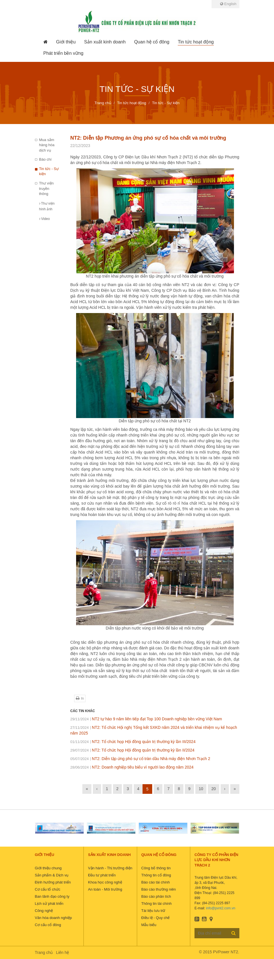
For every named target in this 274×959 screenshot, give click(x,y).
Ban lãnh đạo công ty (52, 896)
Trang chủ (44, 952)
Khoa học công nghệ (105, 882)
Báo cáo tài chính (155, 882)
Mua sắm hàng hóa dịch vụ (47, 145)
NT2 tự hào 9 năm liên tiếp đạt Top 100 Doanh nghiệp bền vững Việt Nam (146, 719)
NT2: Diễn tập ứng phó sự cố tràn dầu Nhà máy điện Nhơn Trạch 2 (140, 758)
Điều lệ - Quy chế (155, 918)
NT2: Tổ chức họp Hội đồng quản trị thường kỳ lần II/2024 (132, 750)
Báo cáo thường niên (158, 889)
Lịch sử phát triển (49, 903)
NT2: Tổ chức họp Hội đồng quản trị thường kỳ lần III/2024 (133, 741)
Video (44, 219)
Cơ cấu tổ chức (47, 889)
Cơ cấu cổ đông (48, 925)
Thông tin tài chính (156, 903)
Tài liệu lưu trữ (153, 910)
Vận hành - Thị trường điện (110, 868)
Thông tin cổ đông (156, 875)
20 (213, 788)
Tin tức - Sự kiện (49, 171)
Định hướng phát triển (53, 882)
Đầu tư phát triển (102, 875)
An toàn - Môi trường (105, 889)
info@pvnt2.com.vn (220, 908)
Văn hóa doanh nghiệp (53, 918)
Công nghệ (44, 910)
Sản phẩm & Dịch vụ (52, 875)
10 (201, 788)
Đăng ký (233, 932)
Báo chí (45, 159)
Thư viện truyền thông (46, 188)
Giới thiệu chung (48, 868)
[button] (66, 42)
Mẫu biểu (148, 925)
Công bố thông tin (156, 868)
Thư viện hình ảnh (47, 206)
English (228, 4)
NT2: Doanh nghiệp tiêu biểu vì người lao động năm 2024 (132, 767)
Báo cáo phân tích (156, 896)
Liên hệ (62, 952)
